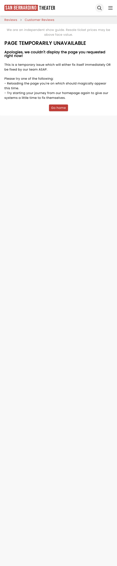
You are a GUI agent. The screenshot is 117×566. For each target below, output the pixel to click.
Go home (58, 108)
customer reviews (39, 20)
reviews (10, 20)
